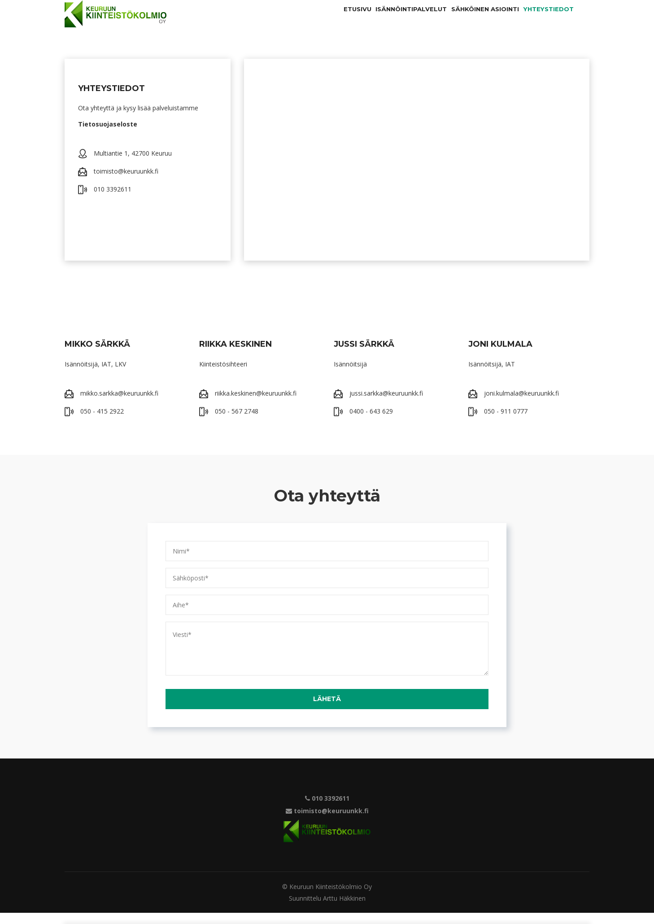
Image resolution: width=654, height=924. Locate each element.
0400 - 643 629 (371, 422)
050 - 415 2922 (102, 422)
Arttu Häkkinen (344, 909)
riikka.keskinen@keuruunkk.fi (255, 404)
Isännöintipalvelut (371, 19)
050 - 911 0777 (506, 422)
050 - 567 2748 (236, 422)
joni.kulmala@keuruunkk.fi (521, 404)
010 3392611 (112, 200)
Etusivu (303, 19)
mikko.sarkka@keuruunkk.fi (119, 404)
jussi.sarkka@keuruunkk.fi (386, 404)
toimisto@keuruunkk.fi (126, 182)
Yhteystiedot (541, 19)
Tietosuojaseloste (107, 135)
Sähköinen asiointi (461, 19)
